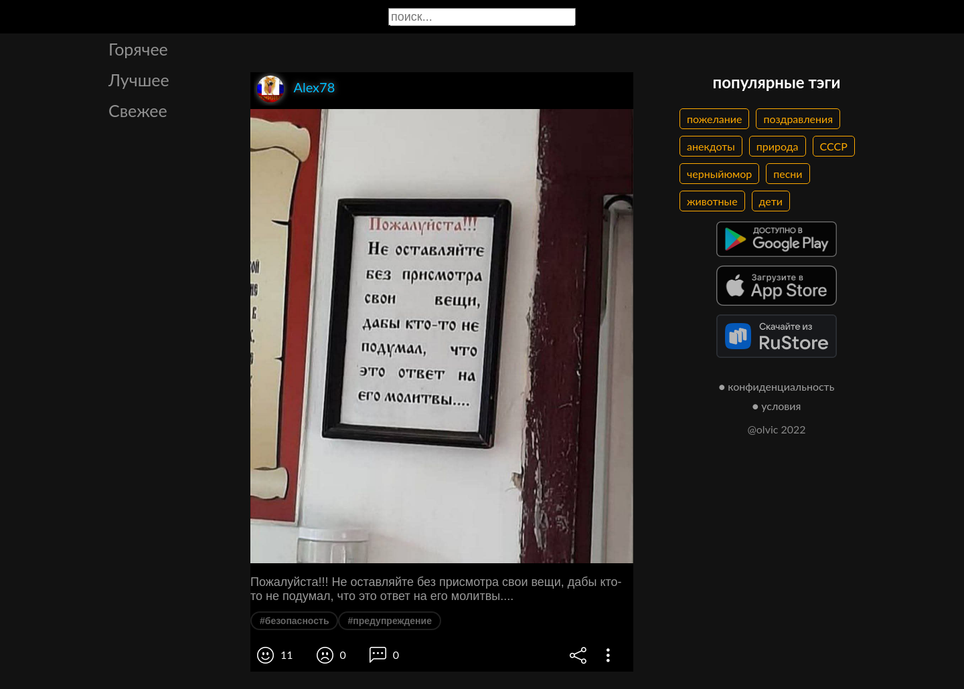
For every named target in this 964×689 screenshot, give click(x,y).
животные (712, 201)
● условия (776, 405)
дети (771, 201)
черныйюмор (719, 173)
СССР (834, 146)
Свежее (137, 110)
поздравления (798, 118)
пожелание (714, 118)
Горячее (138, 49)
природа (777, 146)
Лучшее (138, 80)
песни (787, 173)
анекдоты (711, 146)
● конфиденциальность (777, 386)
